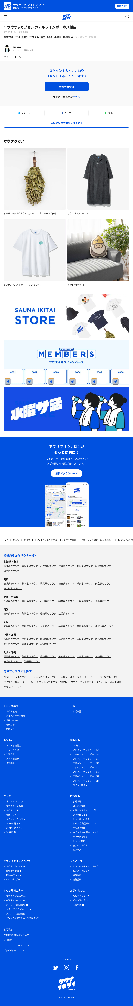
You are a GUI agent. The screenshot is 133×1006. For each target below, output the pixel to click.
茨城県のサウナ (12, 583)
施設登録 (10, 729)
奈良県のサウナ (85, 626)
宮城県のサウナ (66, 565)
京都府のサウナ (30, 626)
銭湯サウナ (75, 677)
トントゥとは (12, 750)
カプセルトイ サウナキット (86, 832)
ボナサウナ (89, 677)
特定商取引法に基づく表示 (16, 934)
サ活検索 (10, 724)
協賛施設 (77, 875)
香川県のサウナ (12, 643)
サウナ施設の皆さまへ (16, 896)
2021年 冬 (11, 832)
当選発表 (10, 754)
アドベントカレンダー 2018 (86, 780)
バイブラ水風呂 (12, 682)
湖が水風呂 (115, 682)
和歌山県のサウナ (104, 626)
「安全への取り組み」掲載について (23, 918)
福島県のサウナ (12, 570)
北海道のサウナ (12, 565)
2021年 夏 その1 (14, 823)
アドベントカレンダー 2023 (86, 758)
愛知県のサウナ (48, 613)
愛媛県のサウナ (30, 643)
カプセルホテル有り (46, 682)
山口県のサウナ (85, 638)
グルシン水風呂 (60, 677)
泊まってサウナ (80, 845)
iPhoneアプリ (12, 875)
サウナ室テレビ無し (107, 677)
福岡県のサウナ (12, 656)
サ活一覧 (77, 711)
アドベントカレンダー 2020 (86, 772)
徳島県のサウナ (103, 638)
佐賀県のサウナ (30, 656)
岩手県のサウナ (48, 565)
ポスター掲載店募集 (15, 904)
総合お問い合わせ (81, 900)
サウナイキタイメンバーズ (85, 866)
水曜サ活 (77, 801)
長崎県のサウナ (48, 656)
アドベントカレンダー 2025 (86, 750)
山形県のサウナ (103, 565)
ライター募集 (79, 785)
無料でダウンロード (66, 473)
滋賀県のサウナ (12, 626)
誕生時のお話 (12, 870)
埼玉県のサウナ (66, 583)
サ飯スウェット (13, 814)
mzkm (16, 47)
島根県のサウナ (30, 638)
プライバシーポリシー (14, 950)
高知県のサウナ (48, 643)
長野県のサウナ (103, 601)
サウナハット (12, 810)
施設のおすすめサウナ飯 (84, 810)
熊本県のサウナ (66, 656)
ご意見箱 (77, 904)
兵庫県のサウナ (66, 626)
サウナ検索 (11, 711)
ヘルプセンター (80, 896)
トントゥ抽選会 (13, 745)
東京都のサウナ (103, 583)
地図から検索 (12, 720)
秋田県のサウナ (85, 565)
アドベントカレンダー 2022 (86, 763)
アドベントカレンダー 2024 (86, 754)
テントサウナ (87, 682)
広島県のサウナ (66, 638)
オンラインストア (14, 801)
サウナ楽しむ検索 (81, 819)
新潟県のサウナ (12, 601)
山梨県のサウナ (85, 601)
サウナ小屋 (101, 682)
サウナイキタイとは (15, 866)
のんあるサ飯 (79, 806)
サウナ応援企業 (80, 836)
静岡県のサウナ (30, 613)
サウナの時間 (79, 841)
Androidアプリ (13, 879)
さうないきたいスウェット (19, 819)
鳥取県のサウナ (12, 638)
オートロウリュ (41, 677)
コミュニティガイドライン (16, 945)
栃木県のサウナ (30, 583)
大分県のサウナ (85, 656)
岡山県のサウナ (48, 638)
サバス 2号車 (79, 828)
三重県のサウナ (66, 613)
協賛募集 (10, 763)
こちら (76, 97)
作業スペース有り (68, 682)
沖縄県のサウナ (32, 661)
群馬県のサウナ (48, 583)
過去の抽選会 (12, 758)
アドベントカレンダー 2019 (86, 776)
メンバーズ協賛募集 (15, 913)
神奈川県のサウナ (13, 588)
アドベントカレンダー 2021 (86, 767)
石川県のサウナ (48, 601)
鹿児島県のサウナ (13, 661)
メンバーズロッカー (82, 870)
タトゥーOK (28, 682)
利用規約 (8, 940)
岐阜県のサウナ (12, 613)
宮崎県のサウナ (103, 656)
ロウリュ (8, 677)
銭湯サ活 (77, 850)
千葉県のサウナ (85, 583)
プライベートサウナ (14, 687)
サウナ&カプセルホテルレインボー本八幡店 (42, 27)
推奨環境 (8, 929)
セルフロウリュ (23, 677)
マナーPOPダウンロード (18, 909)
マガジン (77, 745)
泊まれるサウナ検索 (15, 716)
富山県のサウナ (30, 601)
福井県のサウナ (66, 601)
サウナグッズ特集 (14, 806)
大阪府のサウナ (48, 626)
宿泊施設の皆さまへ (15, 900)
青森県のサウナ (30, 565)
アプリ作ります (80, 814)
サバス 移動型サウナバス (85, 823)
